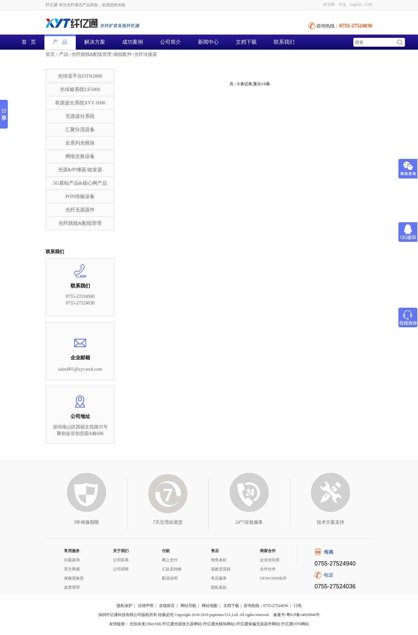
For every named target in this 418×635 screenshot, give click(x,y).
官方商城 (72, 569)
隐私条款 (219, 587)
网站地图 (209, 605)
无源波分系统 (80, 116)
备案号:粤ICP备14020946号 (296, 614)
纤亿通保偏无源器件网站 (258, 624)
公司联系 (121, 560)
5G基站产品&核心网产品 (80, 183)
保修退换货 (74, 578)
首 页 (29, 42)
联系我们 (284, 42)
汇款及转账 (172, 569)
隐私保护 (124, 605)
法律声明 (145, 605)
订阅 (368, 4)
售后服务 (219, 578)
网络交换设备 (80, 156)
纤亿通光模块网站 (218, 624)
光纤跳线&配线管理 (92, 54)
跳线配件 (123, 54)
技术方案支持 (330, 522)
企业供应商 (270, 560)
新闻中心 (208, 42)
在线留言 (167, 605)
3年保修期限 (86, 522)
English (355, 4)
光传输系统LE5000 (80, 89)
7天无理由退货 (168, 522)
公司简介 (170, 42)
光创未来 (137, 624)
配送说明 (170, 578)
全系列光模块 (80, 143)
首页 (50, 54)
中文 (342, 4)
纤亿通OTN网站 (295, 624)
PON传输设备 (80, 196)
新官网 (329, 4)
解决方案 (94, 42)
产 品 (60, 42)
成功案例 (132, 42)
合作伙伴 (268, 569)
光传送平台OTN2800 (80, 76)
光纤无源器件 (80, 209)
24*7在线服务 (249, 522)
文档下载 (246, 42)
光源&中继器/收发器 (80, 169)
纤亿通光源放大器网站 (181, 624)
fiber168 (154, 624)
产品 (63, 54)
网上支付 (170, 560)
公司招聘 (121, 569)
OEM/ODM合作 (273, 578)
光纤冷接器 (145, 54)
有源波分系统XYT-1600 (80, 102)
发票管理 (72, 587)
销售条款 (219, 560)
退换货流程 (221, 569)
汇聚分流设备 (80, 129)
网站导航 (188, 605)
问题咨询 (72, 560)
